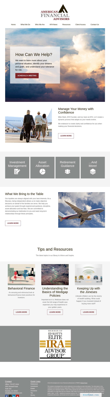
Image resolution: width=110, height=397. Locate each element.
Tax (32, 393)
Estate (33, 388)
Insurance (34, 391)
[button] (13, 25)
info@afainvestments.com (13, 393)
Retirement (34, 384)
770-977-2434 (14, 384)
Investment (34, 386)
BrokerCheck (84, 383)
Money (33, 395)
